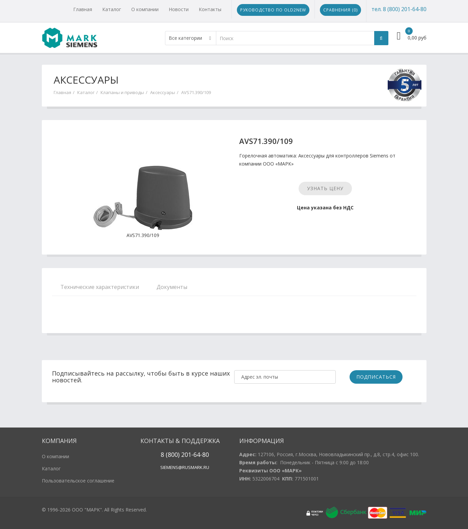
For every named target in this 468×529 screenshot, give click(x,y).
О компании (145, 9)
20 (184, 454)
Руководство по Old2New (273, 10)
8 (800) (170, 454)
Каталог (111, 9)
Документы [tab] (172, 287)
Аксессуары (162, 92)
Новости (179, 9)
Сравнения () (340, 10)
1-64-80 (198, 454)
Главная (82, 9)
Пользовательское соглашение (78, 480)
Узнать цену (325, 188)
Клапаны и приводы (122, 92)
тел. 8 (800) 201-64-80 (398, 9)
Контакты (210, 9)
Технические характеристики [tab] (99, 287)
